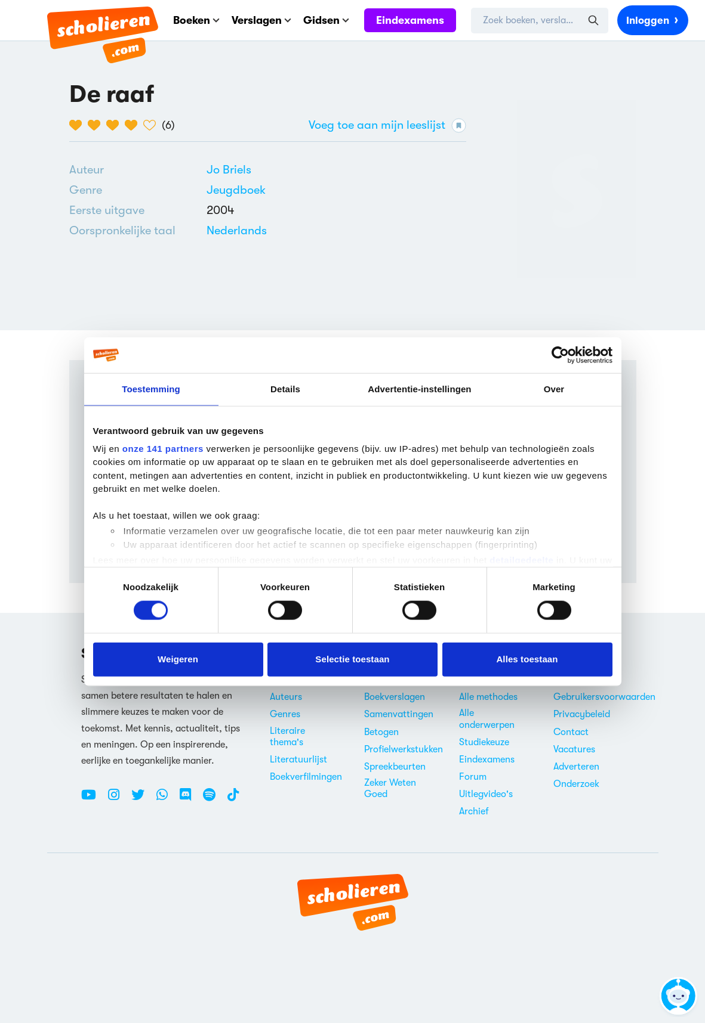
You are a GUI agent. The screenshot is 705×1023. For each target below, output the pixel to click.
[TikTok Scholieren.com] (233, 799)
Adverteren (576, 766)
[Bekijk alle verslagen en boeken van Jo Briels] (229, 169)
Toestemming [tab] (151, 389)
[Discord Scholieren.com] (190, 799)
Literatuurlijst (298, 759)
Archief (474, 811)
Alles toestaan (527, 659)
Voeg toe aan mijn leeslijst (387, 125)
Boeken (196, 20)
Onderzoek (576, 784)
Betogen (381, 732)
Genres (285, 714)
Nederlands (237, 230)
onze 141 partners (163, 448)
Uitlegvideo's (486, 794)
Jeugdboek (236, 190)
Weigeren (178, 659)
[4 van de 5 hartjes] (134, 125)
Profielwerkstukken (403, 749)
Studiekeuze (484, 742)
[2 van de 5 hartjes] (97, 125)
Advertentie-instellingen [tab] (419, 389)
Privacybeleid (581, 714)
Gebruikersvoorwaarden (604, 697)
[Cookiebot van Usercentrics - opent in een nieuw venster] (560, 355)
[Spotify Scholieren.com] (213, 799)
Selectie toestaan (352, 659)
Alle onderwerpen (487, 719)
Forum (473, 776)
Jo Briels (229, 169)
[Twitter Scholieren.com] (142, 799)
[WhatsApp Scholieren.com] (166, 799)
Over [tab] (554, 389)
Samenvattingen (398, 714)
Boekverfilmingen (306, 776)
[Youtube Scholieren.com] (93, 799)
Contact (571, 732)
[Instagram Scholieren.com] (118, 799)
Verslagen (261, 20)
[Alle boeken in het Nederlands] (237, 230)
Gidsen (326, 20)
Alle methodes (488, 697)
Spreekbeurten (395, 766)
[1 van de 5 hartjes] (78, 125)
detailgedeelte (521, 560)
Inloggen (652, 20)
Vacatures (574, 749)
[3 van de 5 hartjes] (115, 125)
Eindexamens (410, 20)
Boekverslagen (394, 697)
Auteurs (286, 697)
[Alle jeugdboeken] (236, 190)
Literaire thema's (287, 737)
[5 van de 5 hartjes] (152, 125)
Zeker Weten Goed (390, 788)
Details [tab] (285, 389)
